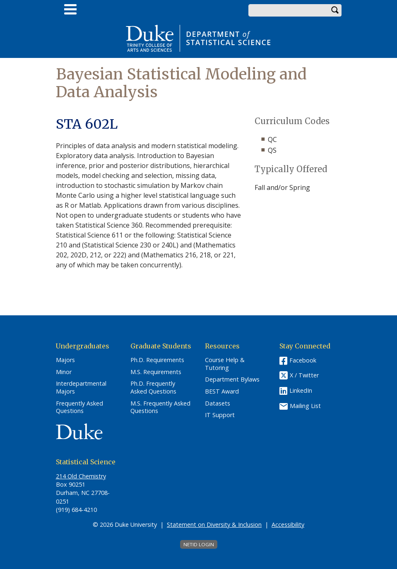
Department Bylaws (232, 379)
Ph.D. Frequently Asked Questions (153, 387)
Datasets (217, 403)
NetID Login (198, 544)
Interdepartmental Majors (81, 387)
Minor (64, 372)
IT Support (220, 415)
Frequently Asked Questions (79, 407)
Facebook (302, 360)
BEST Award (222, 391)
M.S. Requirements (155, 372)
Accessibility (288, 524)
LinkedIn (300, 390)
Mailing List (305, 406)
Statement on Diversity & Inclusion (214, 524)
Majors (65, 360)
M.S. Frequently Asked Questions (160, 407)
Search (335, 10)
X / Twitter (304, 375)
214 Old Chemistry (81, 476)
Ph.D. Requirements (157, 360)
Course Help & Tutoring (225, 364)
